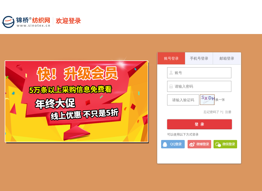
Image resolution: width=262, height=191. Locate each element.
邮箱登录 (227, 58)
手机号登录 (199, 58)
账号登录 (171, 58)
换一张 (220, 100)
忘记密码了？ (213, 112)
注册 (228, 112)
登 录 (199, 124)
